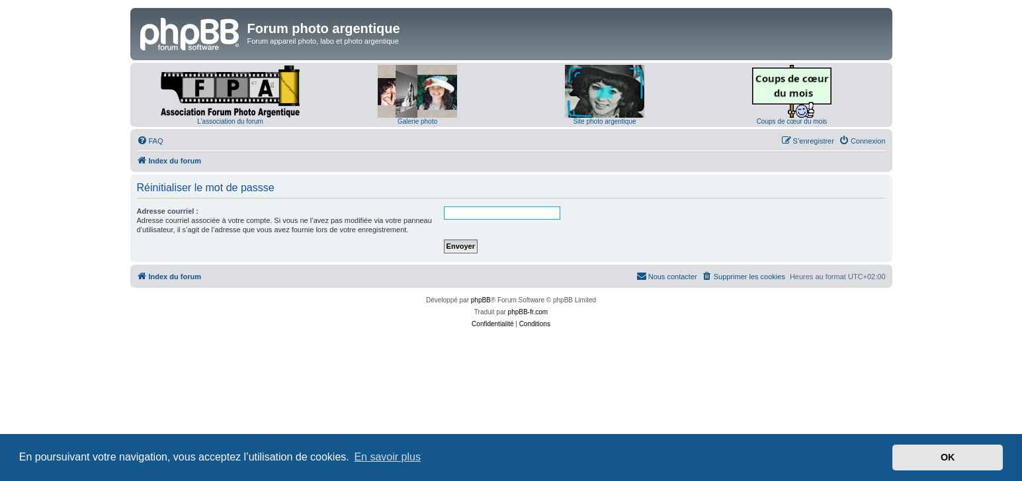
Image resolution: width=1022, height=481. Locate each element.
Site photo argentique (604, 121)
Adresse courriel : (168, 211)
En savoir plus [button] (387, 456)
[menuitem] (150, 141)
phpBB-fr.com (528, 312)
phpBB (481, 300)
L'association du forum (230, 121)
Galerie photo (417, 121)
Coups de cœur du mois (792, 121)
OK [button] (948, 457)
